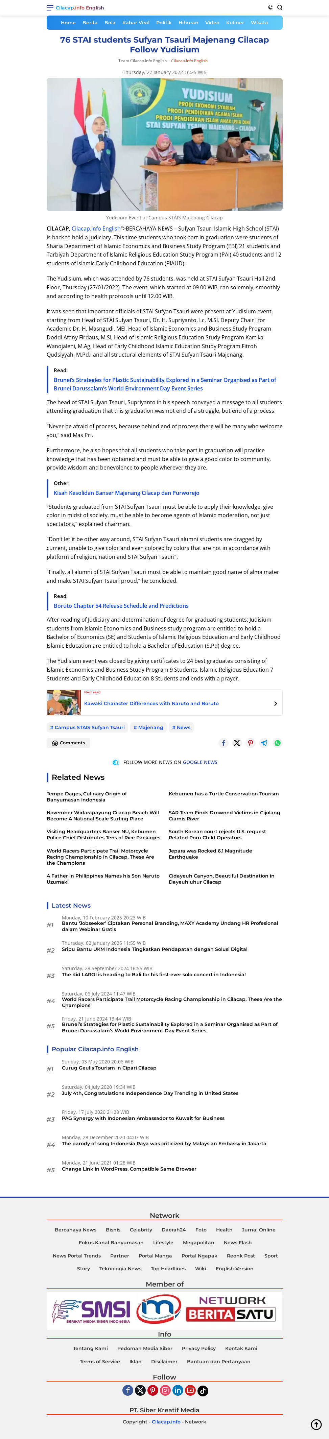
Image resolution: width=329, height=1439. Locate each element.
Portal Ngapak (199, 1256)
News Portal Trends (77, 1256)
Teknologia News (120, 1269)
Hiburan (188, 23)
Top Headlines (168, 1269)
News (183, 727)
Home (68, 23)
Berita (90, 23)
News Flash (238, 1243)
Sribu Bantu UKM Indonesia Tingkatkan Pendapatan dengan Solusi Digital (155, 949)
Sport (271, 1256)
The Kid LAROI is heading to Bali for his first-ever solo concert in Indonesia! (154, 975)
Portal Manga (155, 1256)
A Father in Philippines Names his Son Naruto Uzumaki (103, 879)
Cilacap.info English (80, 8)
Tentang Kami (90, 1348)
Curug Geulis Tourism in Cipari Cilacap (109, 1068)
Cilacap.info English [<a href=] (96, 228)
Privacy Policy (199, 1348)
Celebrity (141, 1230)
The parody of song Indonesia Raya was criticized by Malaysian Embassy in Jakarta (164, 1144)
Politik (164, 23)
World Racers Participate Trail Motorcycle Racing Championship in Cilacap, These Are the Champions (100, 857)
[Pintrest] (250, 743)
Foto (201, 1230)
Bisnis (113, 1230)
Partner (119, 1256)
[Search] (279, 7)
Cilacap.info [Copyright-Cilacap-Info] (166, 1422)
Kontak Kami (241, 1348)
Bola (110, 23)
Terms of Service (100, 1362)
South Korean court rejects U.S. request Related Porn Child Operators (217, 835)
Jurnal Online (259, 1230)
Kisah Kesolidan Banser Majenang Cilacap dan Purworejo (126, 493)
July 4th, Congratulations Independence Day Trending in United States (150, 1093)
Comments (68, 743)
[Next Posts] (275, 704)
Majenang (150, 727)
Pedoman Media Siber (144, 1348)
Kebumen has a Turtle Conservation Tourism (224, 794)
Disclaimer (164, 1362)
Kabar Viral (135, 23)
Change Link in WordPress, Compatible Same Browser (129, 1169)
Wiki (200, 1269)
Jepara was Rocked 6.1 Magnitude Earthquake (210, 854)
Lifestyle (163, 1243)
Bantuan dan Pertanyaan (219, 1362)
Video (212, 23)
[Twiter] (140, 1391)
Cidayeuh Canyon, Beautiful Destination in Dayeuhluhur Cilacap (222, 879)
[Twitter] (237, 743)
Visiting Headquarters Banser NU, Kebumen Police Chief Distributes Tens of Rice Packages (103, 835)
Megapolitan (198, 1243)
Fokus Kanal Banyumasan (111, 1243)
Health (224, 1230)
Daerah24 (174, 1230)
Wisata (259, 23)
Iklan (136, 1362)
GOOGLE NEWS (200, 762)
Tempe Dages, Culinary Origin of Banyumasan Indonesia (87, 797)
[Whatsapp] (278, 743)
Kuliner (235, 23)
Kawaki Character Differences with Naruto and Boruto (151, 703)
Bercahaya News (75, 1230)
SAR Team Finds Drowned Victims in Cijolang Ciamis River (224, 816)
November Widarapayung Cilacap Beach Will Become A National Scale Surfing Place (103, 816)
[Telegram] (264, 743)
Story (83, 1269)
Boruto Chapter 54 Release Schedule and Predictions (121, 605)
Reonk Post (241, 1256)
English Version (235, 1269)
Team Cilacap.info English (142, 61)
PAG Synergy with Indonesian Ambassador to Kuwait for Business (143, 1118)
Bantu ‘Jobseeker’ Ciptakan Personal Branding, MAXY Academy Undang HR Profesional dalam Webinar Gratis (170, 926)
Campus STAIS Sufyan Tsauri (90, 727)
